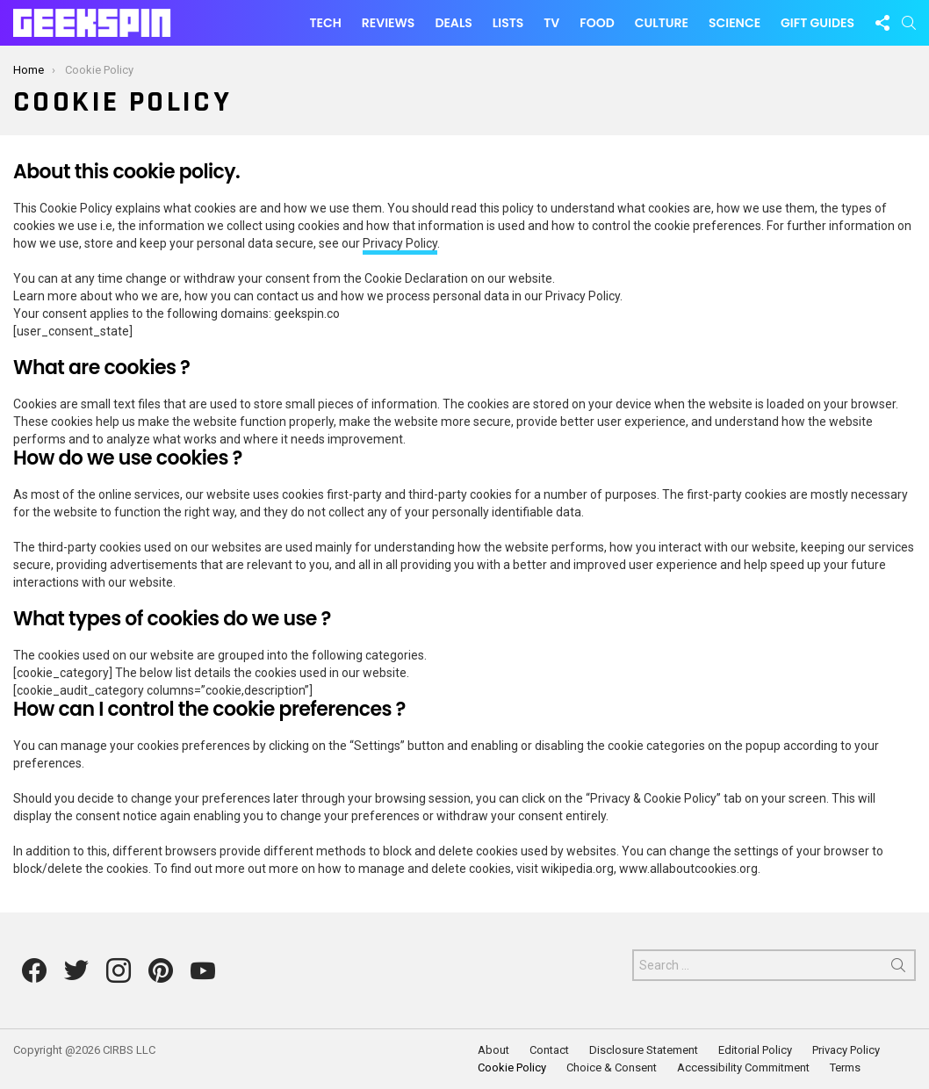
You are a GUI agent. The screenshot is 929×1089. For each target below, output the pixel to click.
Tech (325, 23)
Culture (661, 23)
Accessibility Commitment (743, 1067)
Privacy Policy (400, 243)
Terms (845, 1067)
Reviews (388, 23)
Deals (453, 23)
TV (551, 23)
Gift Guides (817, 23)
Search (898, 968)
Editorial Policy (755, 1050)
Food (597, 23)
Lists (508, 23)
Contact (549, 1050)
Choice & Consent (611, 1067)
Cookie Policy (512, 1067)
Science (734, 23)
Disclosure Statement (643, 1050)
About (493, 1050)
